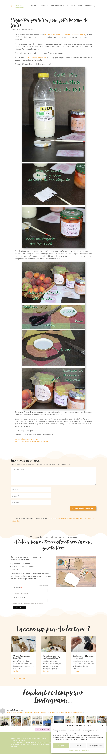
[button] (103, 726)
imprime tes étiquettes (36, 57)
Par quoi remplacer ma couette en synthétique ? (51, 657)
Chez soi (33, 5)
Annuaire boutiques (85, 5)
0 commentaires (27, 30)
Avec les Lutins (56, 5)
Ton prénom (17, 587)
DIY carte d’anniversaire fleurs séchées (21, 657)
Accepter (61, 745)
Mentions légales (84, 750)
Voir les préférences (96, 745)
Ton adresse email (19, 597)
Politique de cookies (72, 750)
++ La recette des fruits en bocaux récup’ (31, 441)
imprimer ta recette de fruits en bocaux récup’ (64, 34)
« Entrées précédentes (18, 679)
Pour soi (43, 5)
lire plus (15, 671)
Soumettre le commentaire (83, 508)
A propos (70, 5)
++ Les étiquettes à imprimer (27, 439)
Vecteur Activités (20, 740)
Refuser (78, 745)
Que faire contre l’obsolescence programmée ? (83, 657)
